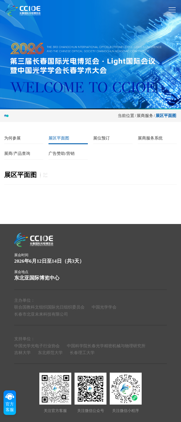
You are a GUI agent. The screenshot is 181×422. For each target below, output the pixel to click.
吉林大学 (22, 352)
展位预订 (101, 138)
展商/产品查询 (17, 153)
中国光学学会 (104, 307)
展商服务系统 (150, 138)
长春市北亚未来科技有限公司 (41, 314)
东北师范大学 (50, 352)
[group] (90, 54)
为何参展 (12, 138)
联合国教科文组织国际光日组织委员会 (49, 307)
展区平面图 (166, 115)
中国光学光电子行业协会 (37, 345)
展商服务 (145, 115)
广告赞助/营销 (62, 153)
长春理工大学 (82, 352)
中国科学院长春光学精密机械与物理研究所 (106, 345)
